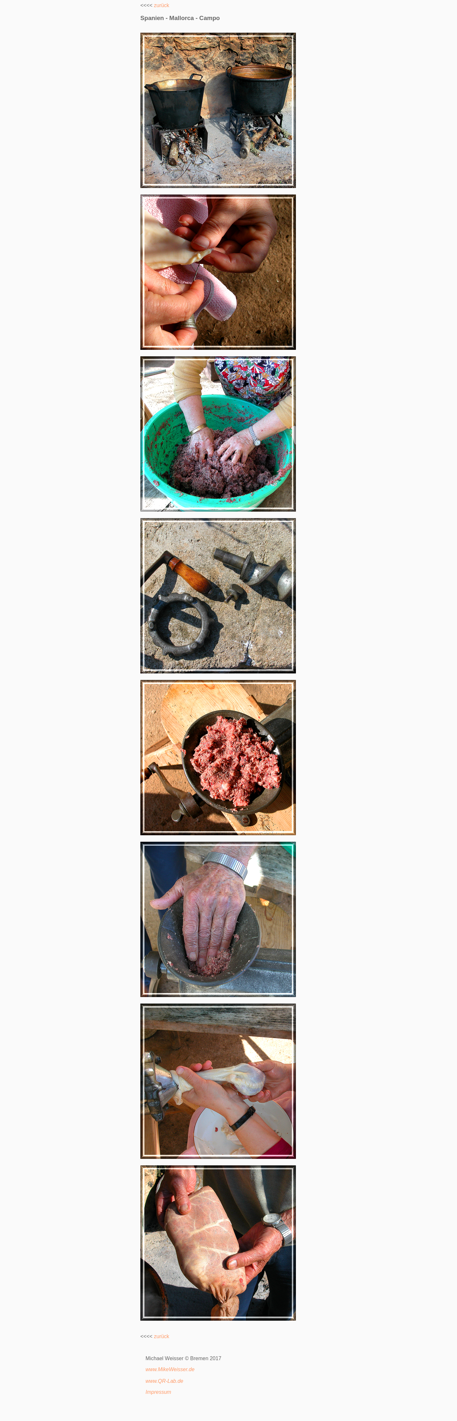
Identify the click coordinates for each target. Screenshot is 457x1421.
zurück (161, 5)
